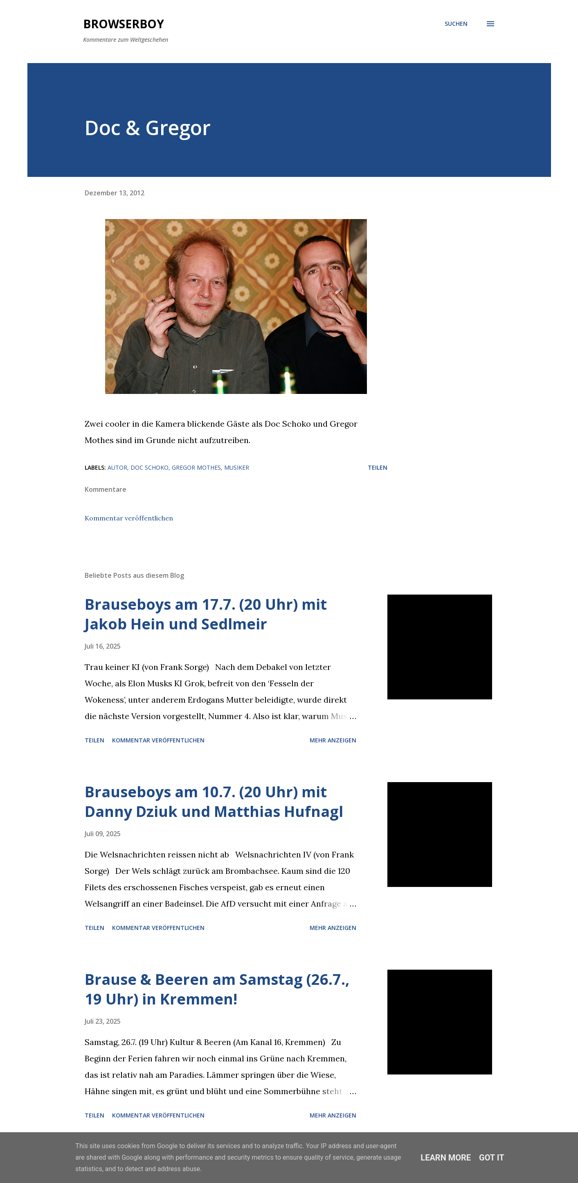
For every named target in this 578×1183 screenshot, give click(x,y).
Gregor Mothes (196, 467)
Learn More (446, 1158)
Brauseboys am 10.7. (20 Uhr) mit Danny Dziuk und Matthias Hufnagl (214, 801)
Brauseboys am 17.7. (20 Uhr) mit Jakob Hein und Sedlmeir (206, 614)
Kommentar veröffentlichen (129, 518)
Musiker (236, 467)
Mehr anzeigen (333, 740)
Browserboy (123, 24)
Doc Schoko (149, 467)
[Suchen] (456, 23)
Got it (491, 1158)
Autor (117, 467)
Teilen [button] (377, 467)
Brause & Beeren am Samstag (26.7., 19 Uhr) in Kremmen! (217, 989)
